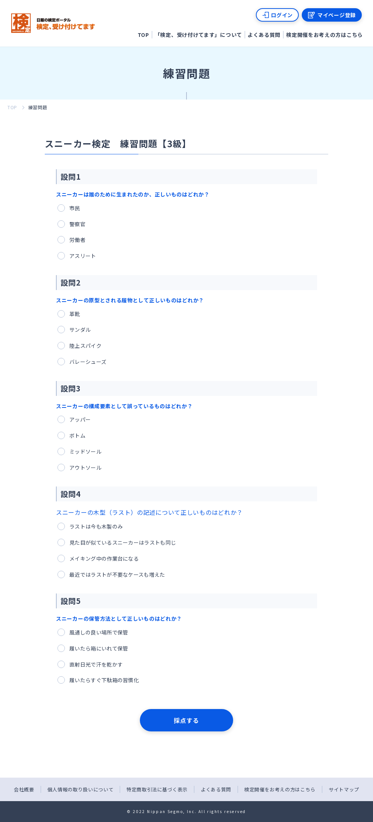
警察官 (77, 224)
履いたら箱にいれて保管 (98, 648)
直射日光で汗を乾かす (96, 664)
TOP (143, 34)
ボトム (77, 435)
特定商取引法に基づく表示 (157, 789)
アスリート (82, 255)
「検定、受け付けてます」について (198, 34)
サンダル (80, 329)
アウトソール (85, 467)
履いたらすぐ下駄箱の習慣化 (104, 680)
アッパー (80, 419)
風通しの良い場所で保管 (98, 632)
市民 (74, 208)
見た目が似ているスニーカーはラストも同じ (122, 542)
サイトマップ (344, 789)
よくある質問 (264, 34)
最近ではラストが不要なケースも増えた (117, 574)
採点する (186, 720)
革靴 (74, 314)
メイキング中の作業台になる (104, 558)
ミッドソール (85, 451)
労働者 (77, 239)
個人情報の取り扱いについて (80, 789)
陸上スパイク (85, 345)
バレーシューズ (87, 361)
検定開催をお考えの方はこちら (324, 34)
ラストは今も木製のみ (96, 526)
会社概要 (24, 789)
